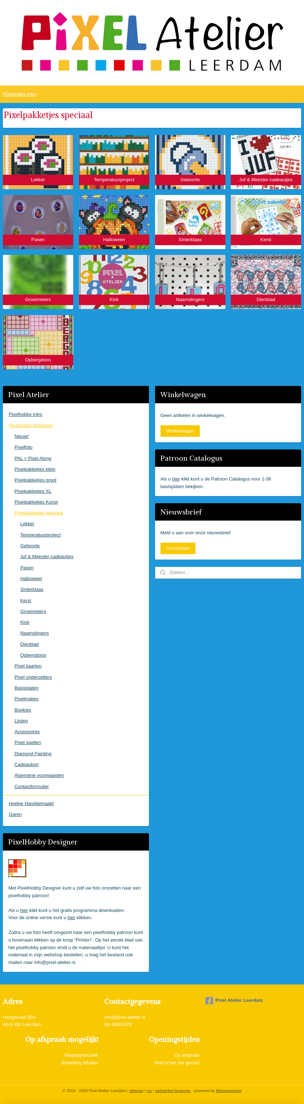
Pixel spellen (27, 742)
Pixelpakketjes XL (33, 491)
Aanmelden (178, 548)
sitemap (136, 1090)
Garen (15, 814)
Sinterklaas (31, 589)
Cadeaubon (26, 764)
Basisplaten (26, 688)
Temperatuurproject (40, 535)
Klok (24, 622)
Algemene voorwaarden (39, 775)
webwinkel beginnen (173, 1090)
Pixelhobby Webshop (31, 425)
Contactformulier (31, 786)
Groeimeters (33, 611)
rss (149, 1090)
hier (24, 910)
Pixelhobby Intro (25, 414)
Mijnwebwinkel (229, 1090)
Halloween (31, 578)
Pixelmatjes (26, 698)
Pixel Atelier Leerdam (234, 1000)
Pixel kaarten (27, 666)
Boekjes (22, 710)
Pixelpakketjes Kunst (36, 502)
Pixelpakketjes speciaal (38, 513)
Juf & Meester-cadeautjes (46, 556)
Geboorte (30, 545)
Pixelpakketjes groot (35, 480)
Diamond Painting (33, 753)
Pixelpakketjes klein (34, 469)
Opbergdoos (33, 655)
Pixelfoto (23, 447)
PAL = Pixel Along (32, 458)
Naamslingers (34, 633)
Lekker (27, 523)
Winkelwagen (180, 431)
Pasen (27, 567)
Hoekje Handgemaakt (31, 803)
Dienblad (29, 644)
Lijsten (21, 720)
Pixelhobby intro (19, 94)
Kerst (25, 600)
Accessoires (27, 731)
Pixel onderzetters (33, 677)
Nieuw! (21, 436)
